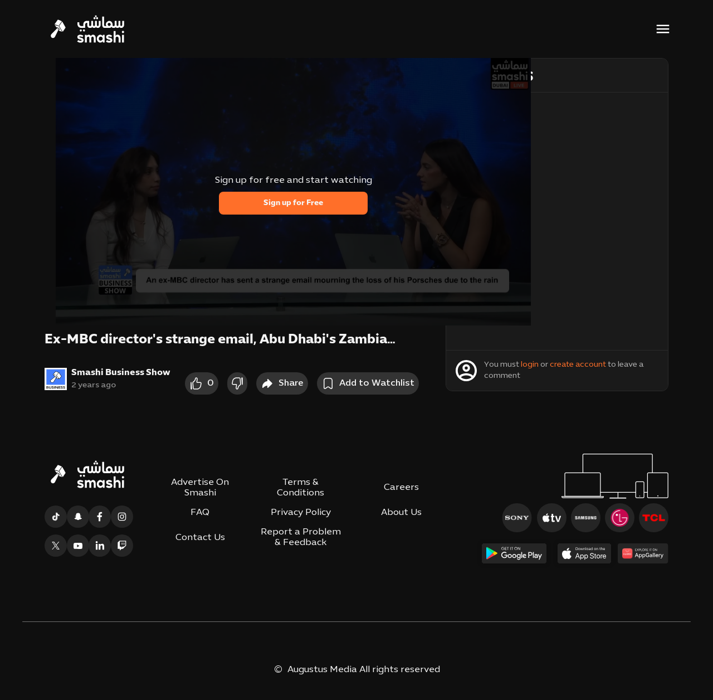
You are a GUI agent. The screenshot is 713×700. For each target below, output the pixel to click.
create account (578, 365)
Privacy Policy (301, 512)
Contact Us (200, 537)
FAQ (200, 512)
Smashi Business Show (120, 372)
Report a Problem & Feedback (301, 537)
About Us (401, 512)
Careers (401, 487)
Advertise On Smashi (200, 488)
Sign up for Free (293, 203)
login (530, 365)
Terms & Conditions (300, 488)
